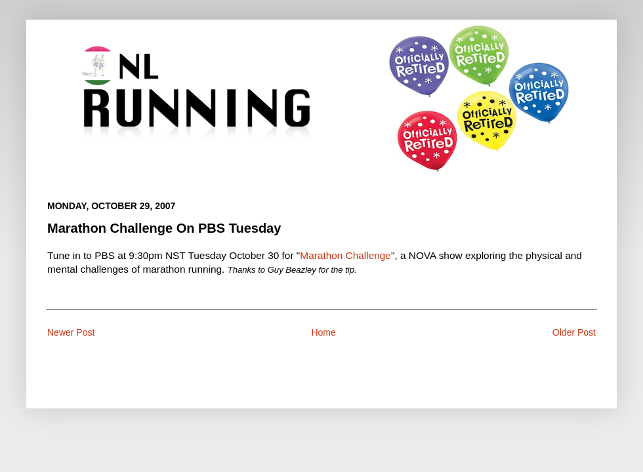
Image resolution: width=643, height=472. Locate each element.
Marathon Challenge (345, 255)
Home (323, 332)
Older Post (574, 332)
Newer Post (70, 332)
